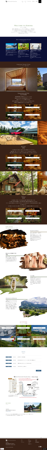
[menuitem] (2, 448)
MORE (38, 370)
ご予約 (44, 448)
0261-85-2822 (9, 411)
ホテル (29, 441)
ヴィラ (29, 442)
